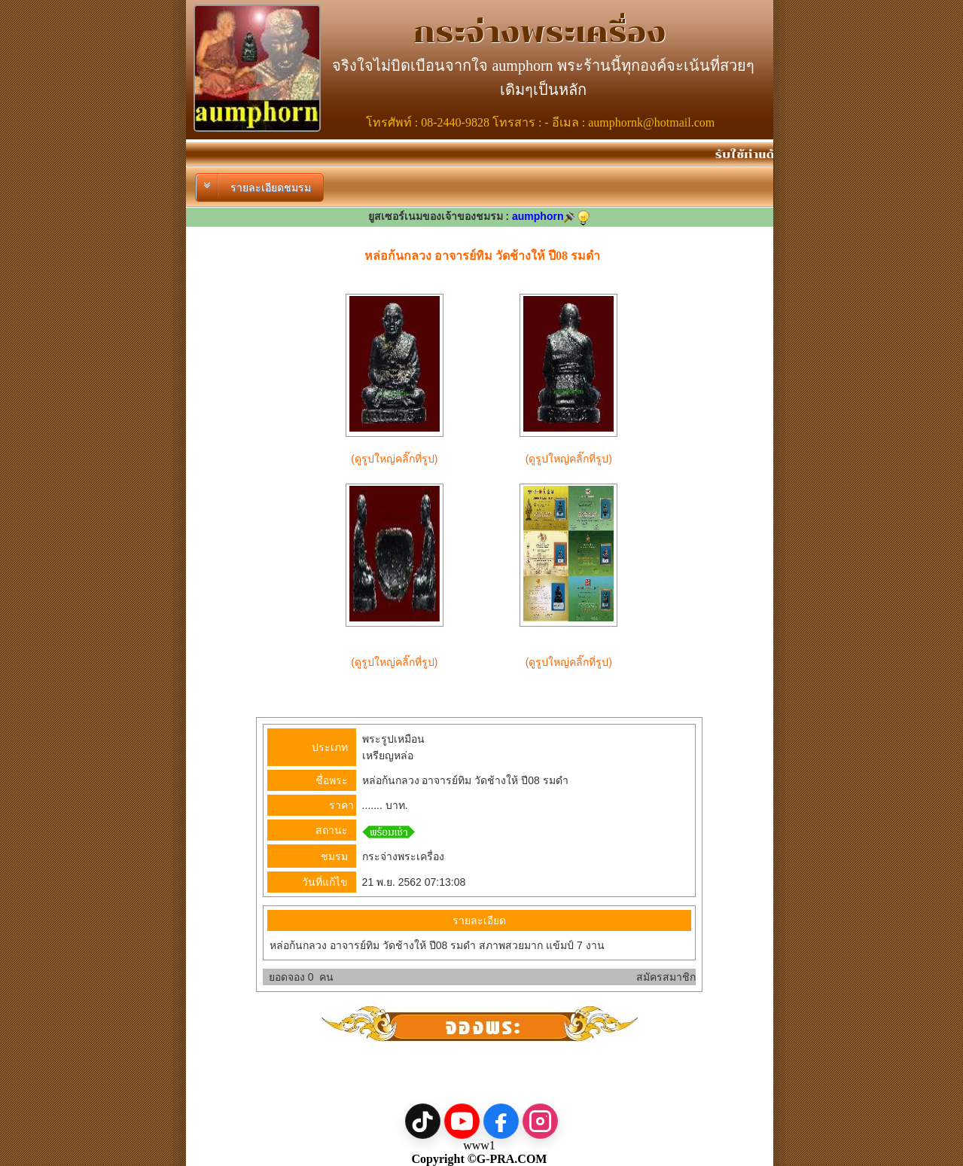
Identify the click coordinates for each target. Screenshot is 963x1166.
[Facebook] (501, 1121)
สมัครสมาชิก (666, 977)
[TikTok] (422, 1121)
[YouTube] (462, 1121)
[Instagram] (540, 1121)
